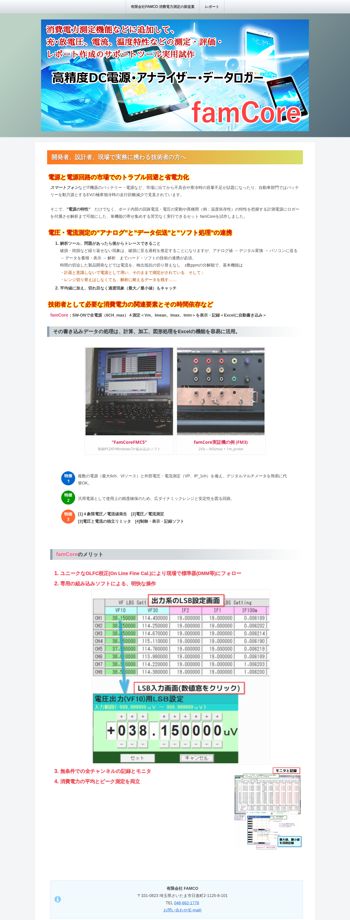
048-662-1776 (186, 903)
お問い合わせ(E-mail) (182, 910)
